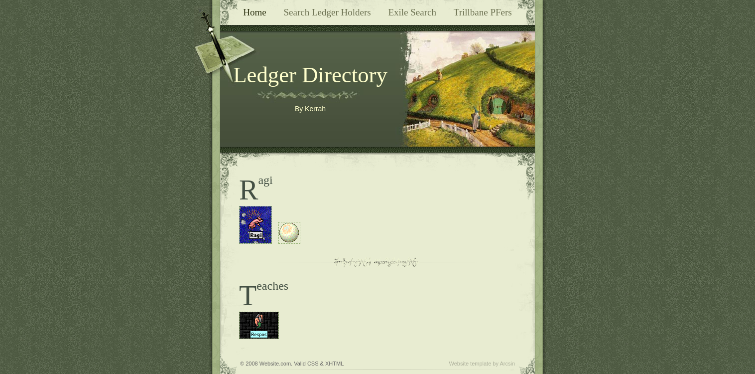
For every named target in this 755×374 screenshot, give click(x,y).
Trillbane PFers (483, 12)
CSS (313, 364)
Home (254, 12)
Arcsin (507, 364)
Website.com (275, 364)
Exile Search (412, 12)
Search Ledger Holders (327, 12)
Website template (470, 364)
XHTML (334, 364)
